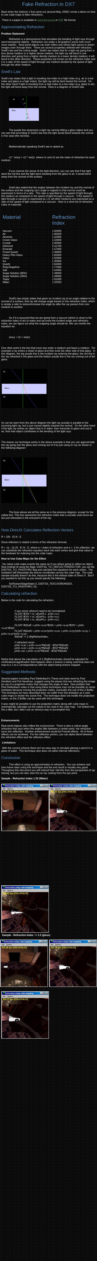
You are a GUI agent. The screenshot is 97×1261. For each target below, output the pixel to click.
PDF (60, 20)
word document (46, 20)
